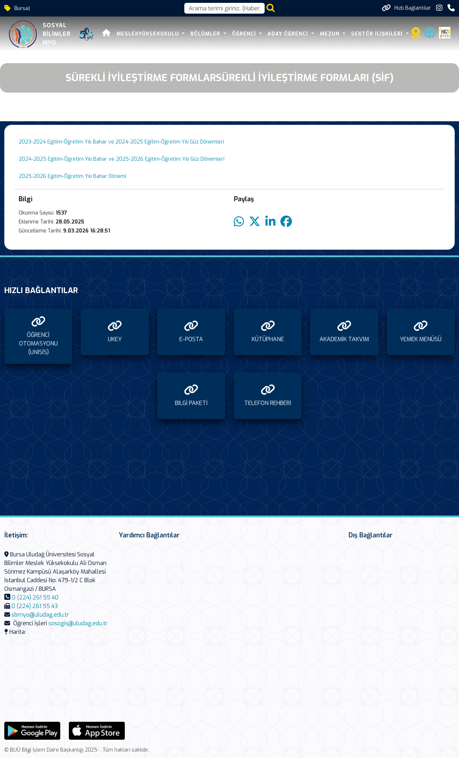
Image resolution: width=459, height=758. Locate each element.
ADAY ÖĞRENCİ (289, 33)
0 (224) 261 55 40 (35, 597)
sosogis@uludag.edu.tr (78, 623)
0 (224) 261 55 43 (34, 606)
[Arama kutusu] (224, 8)
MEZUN (330, 33)
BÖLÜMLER (206, 33)
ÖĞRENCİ (245, 33)
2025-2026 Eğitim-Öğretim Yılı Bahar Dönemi (72, 176)
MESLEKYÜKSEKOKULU (149, 33)
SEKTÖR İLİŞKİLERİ (377, 33)
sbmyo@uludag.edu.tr (40, 614)
